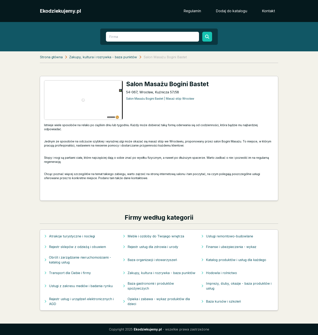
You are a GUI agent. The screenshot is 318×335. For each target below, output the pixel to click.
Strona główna (51, 57)
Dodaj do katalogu (231, 11)
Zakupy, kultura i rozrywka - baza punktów (103, 57)
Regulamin (192, 11)
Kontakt (268, 11)
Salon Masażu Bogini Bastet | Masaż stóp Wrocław (160, 98)
